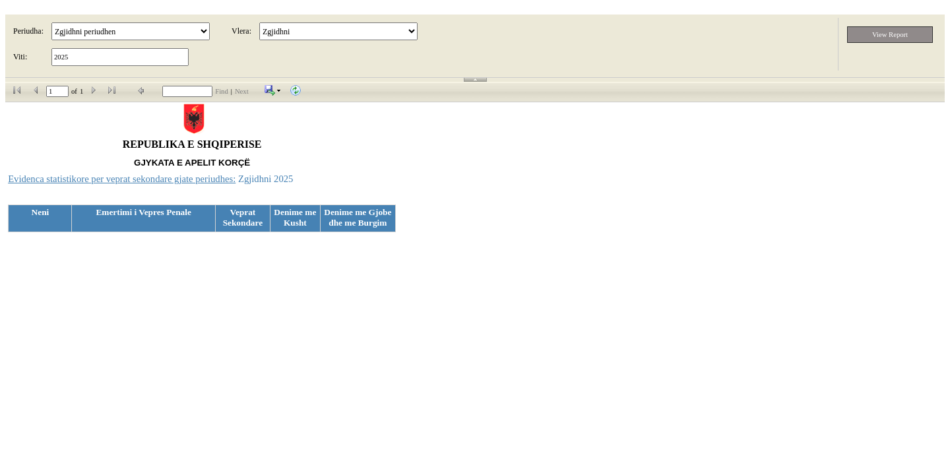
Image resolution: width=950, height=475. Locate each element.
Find (221, 91)
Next (242, 91)
